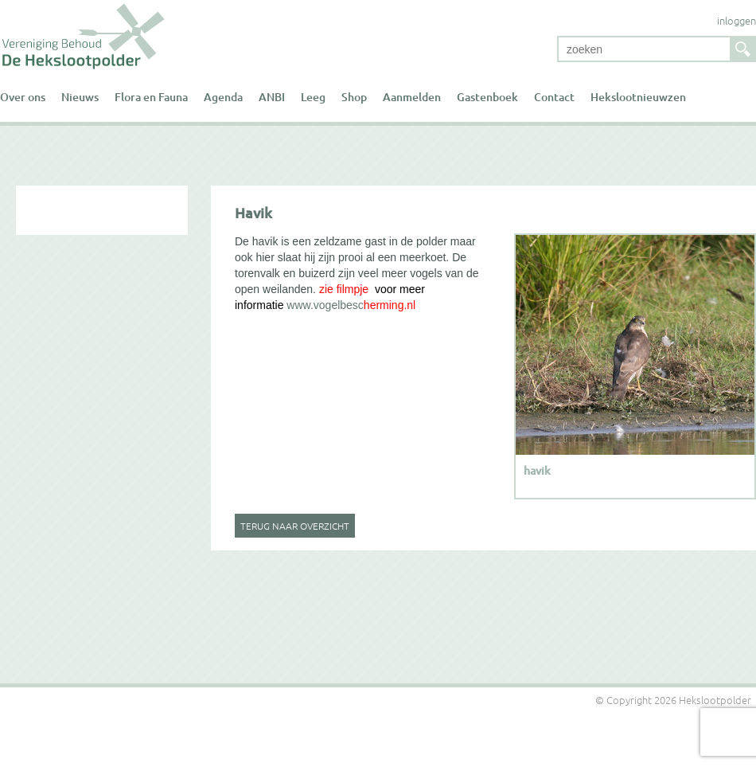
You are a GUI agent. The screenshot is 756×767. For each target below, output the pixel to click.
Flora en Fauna (151, 96)
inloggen (736, 20)
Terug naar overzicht (294, 525)
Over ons (22, 96)
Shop (354, 96)
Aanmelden (412, 96)
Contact (554, 96)
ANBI (272, 96)
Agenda (223, 96)
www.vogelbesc (325, 305)
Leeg (313, 96)
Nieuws (80, 96)
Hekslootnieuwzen (638, 96)
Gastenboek (487, 96)
